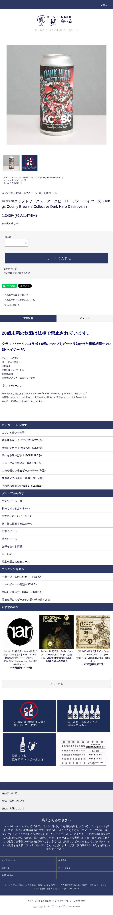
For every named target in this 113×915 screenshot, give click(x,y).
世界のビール (17, 183)
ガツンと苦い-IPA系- (20, 178)
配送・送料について (40, 885)
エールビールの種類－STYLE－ (20, 584)
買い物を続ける (10, 305)
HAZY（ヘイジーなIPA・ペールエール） (47, 178)
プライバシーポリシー (99, 885)
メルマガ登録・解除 (42, 889)
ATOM (76, 889)
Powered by (56, 907)
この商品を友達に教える (14, 295)
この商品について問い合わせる (17, 300)
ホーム (6, 178)
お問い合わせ (8, 875)
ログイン (6, 868)
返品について (10, 269)
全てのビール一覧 (19, 180)
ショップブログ (59, 889)
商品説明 (28, 318)
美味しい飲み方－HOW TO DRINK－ (23, 591)
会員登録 (62, 860)
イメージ (85, 318)
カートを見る (64, 868)
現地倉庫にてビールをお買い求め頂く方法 (26, 599)
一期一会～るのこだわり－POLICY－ (23, 576)
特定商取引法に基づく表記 (17, 273)
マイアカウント (9, 860)
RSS (70, 889)
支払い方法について (21, 885)
